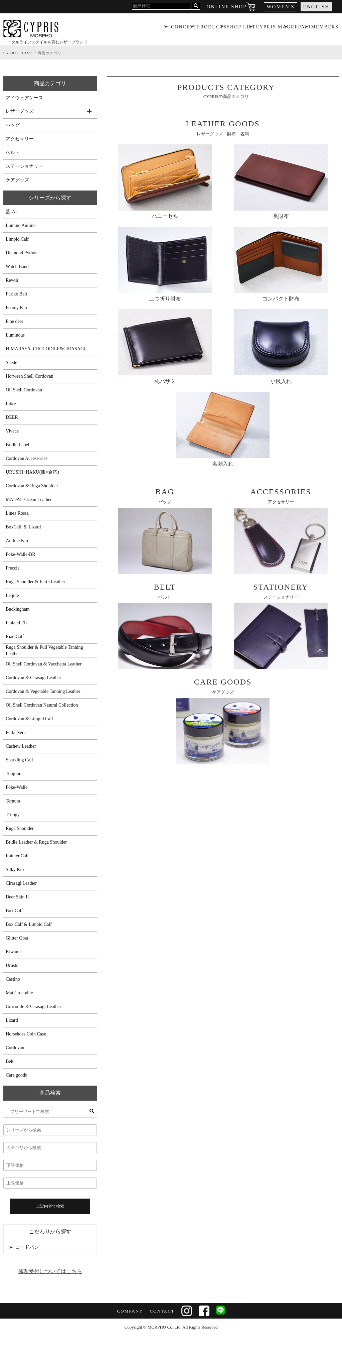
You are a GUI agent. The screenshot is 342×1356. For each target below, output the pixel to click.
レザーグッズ (20, 111)
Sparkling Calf (19, 759)
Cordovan (15, 1047)
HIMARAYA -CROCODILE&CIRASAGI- (46, 348)
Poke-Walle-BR (20, 554)
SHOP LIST (241, 28)
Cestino (13, 979)
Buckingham (18, 609)
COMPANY (129, 1311)
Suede (11, 362)
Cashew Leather (21, 746)
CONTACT (161, 1311)
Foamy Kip (16, 307)
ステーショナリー (24, 166)
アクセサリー (20, 138)
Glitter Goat (17, 938)
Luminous (15, 335)
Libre (11, 403)
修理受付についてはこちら (50, 1271)
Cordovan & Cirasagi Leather (33, 677)
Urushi (12, 965)
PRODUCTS (211, 28)
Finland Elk (17, 622)
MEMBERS (325, 28)
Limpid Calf (17, 239)
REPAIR (301, 28)
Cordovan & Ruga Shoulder (32, 485)
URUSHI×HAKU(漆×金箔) (32, 472)
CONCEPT (183, 28)
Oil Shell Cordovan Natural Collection (42, 705)
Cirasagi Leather (21, 883)
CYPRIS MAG (273, 28)
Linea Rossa (17, 513)
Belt (9, 1061)
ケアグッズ (17, 179)
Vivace (12, 431)
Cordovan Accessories (26, 458)
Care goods (16, 1075)
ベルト (13, 152)
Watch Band (17, 266)
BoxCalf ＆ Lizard (23, 526)
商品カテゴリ (50, 83)
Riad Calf (15, 636)
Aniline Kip (17, 540)
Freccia (12, 568)
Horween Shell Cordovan (29, 376)
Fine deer (14, 321)
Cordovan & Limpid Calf (29, 718)
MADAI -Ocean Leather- (29, 499)
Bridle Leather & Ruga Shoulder (36, 842)
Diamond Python (21, 252)
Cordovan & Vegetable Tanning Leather (43, 691)
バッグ (13, 125)
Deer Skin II (17, 896)
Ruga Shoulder (20, 828)
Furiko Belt (16, 293)
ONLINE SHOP (227, 6)
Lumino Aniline (20, 225)
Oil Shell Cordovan (24, 389)
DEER (12, 417)
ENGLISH (316, 6)
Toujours (14, 773)
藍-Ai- (12, 211)
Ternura (13, 801)
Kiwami (13, 951)
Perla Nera (15, 732)
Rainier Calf (17, 855)
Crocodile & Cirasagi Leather (33, 1006)
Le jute (12, 595)
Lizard (12, 1020)
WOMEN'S (280, 6)
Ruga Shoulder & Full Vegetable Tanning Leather (44, 650)
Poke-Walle (16, 787)
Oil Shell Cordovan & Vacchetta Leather (43, 663)
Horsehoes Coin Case (26, 1033)
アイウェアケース (24, 97)
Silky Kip (15, 869)
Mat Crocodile (19, 992)
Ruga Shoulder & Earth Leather (35, 581)
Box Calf (14, 910)
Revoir (12, 280)
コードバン (27, 1247)
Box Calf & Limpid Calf (29, 924)
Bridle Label (17, 444)
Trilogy (13, 814)
